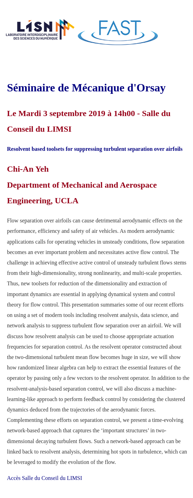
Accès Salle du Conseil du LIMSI (44, 478)
